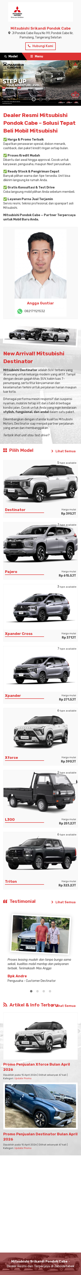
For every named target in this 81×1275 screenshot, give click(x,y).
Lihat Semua (63, 451)
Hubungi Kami (40, 46)
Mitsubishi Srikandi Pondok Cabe (41, 28)
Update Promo (23, 1078)
